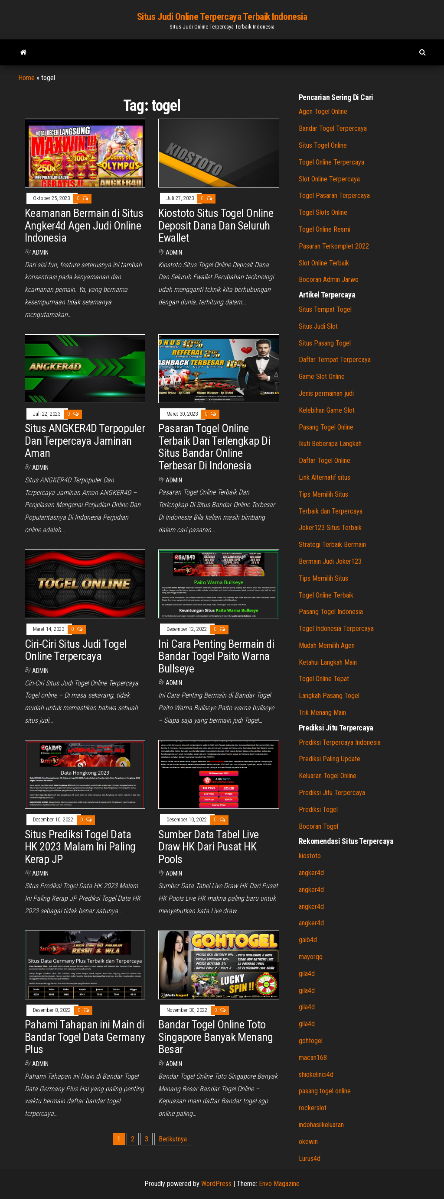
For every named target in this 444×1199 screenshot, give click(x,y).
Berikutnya (173, 1139)
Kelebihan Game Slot (327, 410)
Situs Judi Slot (318, 326)
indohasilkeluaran (321, 1125)
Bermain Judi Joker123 (330, 561)
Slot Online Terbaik (324, 263)
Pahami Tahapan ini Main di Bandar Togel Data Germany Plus (85, 1037)
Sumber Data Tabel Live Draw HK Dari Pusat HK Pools (208, 847)
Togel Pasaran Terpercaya (334, 195)
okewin (308, 1142)
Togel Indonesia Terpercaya (336, 628)
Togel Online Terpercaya (331, 162)
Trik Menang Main (322, 712)
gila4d (307, 974)
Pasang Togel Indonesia (331, 612)
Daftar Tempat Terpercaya (335, 359)
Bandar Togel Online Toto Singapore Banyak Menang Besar (215, 1037)
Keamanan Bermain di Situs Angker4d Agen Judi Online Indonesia (84, 225)
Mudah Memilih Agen (327, 645)
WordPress (216, 1184)
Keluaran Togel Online (327, 776)
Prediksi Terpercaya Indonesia (340, 742)
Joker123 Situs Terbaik (330, 528)
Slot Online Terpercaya (329, 179)
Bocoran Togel (318, 826)
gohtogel (311, 1041)
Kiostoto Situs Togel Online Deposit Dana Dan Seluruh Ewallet (215, 225)
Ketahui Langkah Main (328, 662)
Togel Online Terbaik (326, 595)
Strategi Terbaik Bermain (332, 544)
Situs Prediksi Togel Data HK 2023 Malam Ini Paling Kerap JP (80, 847)
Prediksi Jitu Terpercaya (332, 793)
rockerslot (312, 1108)
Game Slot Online (322, 376)
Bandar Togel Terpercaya (333, 128)
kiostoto (310, 856)
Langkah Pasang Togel (329, 696)
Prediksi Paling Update (329, 759)
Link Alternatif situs (324, 477)
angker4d (311, 873)
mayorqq (311, 957)
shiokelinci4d (316, 1074)
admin (40, 252)
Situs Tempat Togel (325, 309)
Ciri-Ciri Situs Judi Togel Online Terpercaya (75, 650)
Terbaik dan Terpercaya (330, 511)
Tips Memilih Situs (323, 494)
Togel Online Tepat (324, 679)
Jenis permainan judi (326, 393)
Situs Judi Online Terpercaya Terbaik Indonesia (222, 16)
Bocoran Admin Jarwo (329, 279)
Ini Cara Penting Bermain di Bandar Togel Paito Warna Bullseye (216, 656)
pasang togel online (325, 1091)
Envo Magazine (279, 1184)
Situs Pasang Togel (325, 343)
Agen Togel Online (323, 111)
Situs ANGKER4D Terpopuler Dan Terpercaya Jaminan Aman (85, 440)
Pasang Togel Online (326, 427)
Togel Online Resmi (324, 229)
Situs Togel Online (323, 145)
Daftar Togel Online (324, 460)
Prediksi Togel (318, 809)
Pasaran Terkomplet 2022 (334, 246)
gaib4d (308, 940)
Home (26, 78)
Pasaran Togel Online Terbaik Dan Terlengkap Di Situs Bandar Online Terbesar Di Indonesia (214, 447)
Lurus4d (309, 1158)
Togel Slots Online (323, 212)
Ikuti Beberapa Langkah (330, 444)
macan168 (313, 1058)
